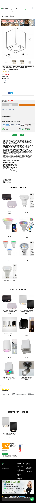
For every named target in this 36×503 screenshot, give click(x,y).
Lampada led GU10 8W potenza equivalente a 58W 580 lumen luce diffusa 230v (9, 281)
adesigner (20, 498)
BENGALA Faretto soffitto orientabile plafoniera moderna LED (9, 333)
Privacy (15, 455)
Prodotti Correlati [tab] (18, 187)
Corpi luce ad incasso (12, 15)
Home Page (4, 15)
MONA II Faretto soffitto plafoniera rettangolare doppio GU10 (9, 311)
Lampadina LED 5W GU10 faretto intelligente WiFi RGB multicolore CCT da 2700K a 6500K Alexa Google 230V (9, 234)
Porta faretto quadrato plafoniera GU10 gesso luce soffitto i (26, 356)
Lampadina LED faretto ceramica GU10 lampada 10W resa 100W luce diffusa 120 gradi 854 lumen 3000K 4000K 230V (26, 210)
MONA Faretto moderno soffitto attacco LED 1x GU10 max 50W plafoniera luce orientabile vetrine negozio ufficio (9, 435)
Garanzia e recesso (20, 467)
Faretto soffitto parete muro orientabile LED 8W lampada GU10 (26, 378)
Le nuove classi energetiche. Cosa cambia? (19, 478)
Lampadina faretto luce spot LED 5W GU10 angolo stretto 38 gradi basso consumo (26, 258)
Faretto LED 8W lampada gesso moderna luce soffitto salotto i (9, 356)
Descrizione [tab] (14, 134)
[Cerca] (29, 8)
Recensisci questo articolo (10, 71)
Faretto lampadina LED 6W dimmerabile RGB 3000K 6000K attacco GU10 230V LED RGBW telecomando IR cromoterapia (26, 234)
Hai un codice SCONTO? (20, 470)
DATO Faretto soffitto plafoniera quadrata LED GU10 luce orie (26, 333)
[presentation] (17, 402)
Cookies (18, 471)
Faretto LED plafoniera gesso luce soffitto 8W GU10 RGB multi (9, 378)
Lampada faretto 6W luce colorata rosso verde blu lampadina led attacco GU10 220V (9, 258)
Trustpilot (1, 385)
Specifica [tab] (22, 134)
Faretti (7, 15)
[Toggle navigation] (23, 8)
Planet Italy (16, 497)
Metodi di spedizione (20, 466)
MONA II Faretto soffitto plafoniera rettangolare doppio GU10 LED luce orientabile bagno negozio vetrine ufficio (9, 210)
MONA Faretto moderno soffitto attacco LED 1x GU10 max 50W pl (26, 311)
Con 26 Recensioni (5, 390)
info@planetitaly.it (6, 468)
